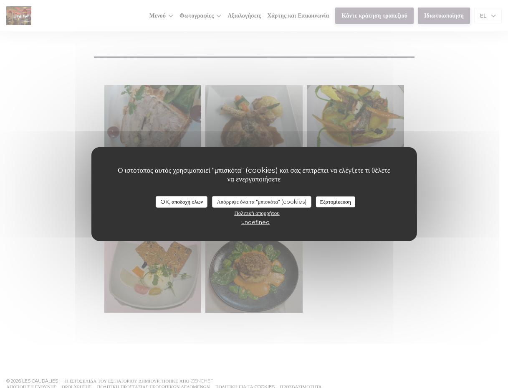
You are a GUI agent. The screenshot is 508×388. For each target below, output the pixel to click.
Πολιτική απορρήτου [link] (256, 212)
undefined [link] (255, 221)
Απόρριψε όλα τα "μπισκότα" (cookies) (261, 201)
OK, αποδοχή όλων (181, 201)
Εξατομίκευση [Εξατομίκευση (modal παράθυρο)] (335, 201)
